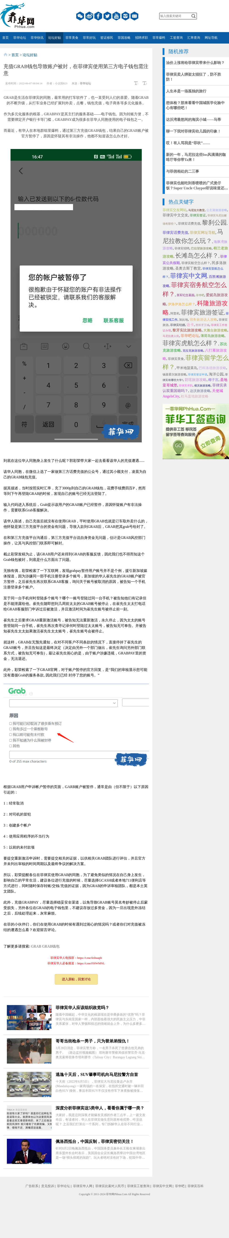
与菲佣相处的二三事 (182, 171)
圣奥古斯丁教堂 (188, 268)
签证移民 (106, 37)
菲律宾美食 (176, 359)
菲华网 (110, 1194)
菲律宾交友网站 (175, 210)
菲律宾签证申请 (197, 374)
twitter (107, 16)
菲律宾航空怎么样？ (195, 263)
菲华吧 (200, 295)
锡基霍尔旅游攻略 (174, 374)
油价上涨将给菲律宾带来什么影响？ (195, 63)
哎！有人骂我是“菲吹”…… (188, 143)
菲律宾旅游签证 (202, 312)
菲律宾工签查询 (138, 1186)
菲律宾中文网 (188, 275)
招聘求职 (141, 37)
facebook (98, 16)
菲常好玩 (89, 37)
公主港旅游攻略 (216, 210)
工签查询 (176, 37)
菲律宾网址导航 (202, 232)
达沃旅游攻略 (200, 391)
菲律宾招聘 (181, 248)
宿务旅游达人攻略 (203, 319)
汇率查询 (193, 37)
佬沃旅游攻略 (202, 385)
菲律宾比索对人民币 (109, 1186)
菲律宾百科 (196, 1186)
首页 (5, 37)
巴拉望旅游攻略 (201, 248)
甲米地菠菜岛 (187, 368)
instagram (125, 16)
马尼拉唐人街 (171, 336)
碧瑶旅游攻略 (196, 380)
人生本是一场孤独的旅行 (186, 91)
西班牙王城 (202, 325)
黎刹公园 (214, 222)
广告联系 (31, 1186)
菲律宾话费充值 (189, 223)
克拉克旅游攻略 (193, 350)
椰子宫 (213, 380)
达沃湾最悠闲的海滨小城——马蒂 (193, 119)
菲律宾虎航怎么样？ (190, 343)
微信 (80, 16)
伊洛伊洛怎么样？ (181, 304)
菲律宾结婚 (177, 325)
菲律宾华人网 (82, 1186)
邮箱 (134, 16)
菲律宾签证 (198, 215)
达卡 (190, 325)
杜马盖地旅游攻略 (194, 396)
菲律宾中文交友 (175, 215)
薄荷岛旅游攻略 (213, 336)
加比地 (183, 319)
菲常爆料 (159, 37)
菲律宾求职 (186, 385)
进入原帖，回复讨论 (76, 979)
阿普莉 (174, 313)
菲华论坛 (19, 37)
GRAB (36, 946)
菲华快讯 (37, 37)
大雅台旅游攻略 (215, 330)
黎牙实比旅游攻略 (187, 330)
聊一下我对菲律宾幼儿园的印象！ (193, 131)
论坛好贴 (54, 37)
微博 (89, 16)
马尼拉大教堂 (196, 210)
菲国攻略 (124, 37)
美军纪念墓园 (185, 295)
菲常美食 (71, 37)
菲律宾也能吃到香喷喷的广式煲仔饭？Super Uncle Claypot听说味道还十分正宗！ (197, 188)
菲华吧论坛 (190, 336)
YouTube (116, 16)
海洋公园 (216, 374)
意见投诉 (47, 1186)
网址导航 (211, 37)
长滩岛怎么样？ (196, 255)
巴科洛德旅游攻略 (212, 368)
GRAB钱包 (51, 946)
